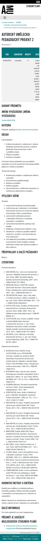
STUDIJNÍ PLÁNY (33, 6)
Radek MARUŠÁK (8, 120)
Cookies (35, 539)
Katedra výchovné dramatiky (15, 25)
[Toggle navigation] (5, 17)
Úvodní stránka (8, 22)
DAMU (18, 22)
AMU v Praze (8, 539)
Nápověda (27, 539)
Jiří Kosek (15, 536)
